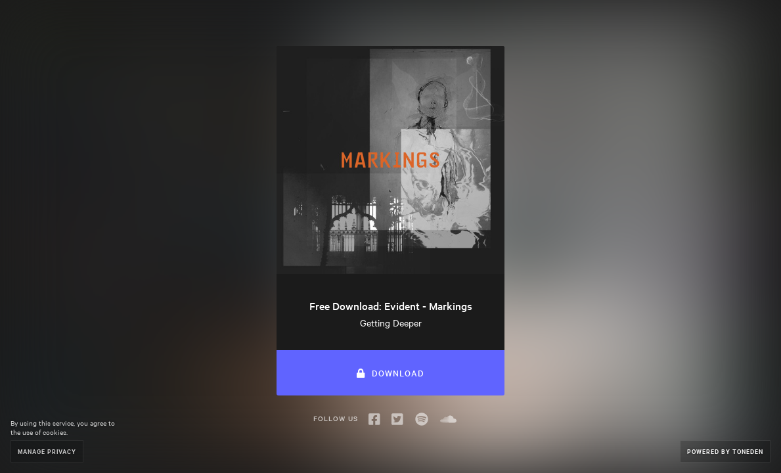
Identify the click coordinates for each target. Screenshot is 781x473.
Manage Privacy (47, 451)
